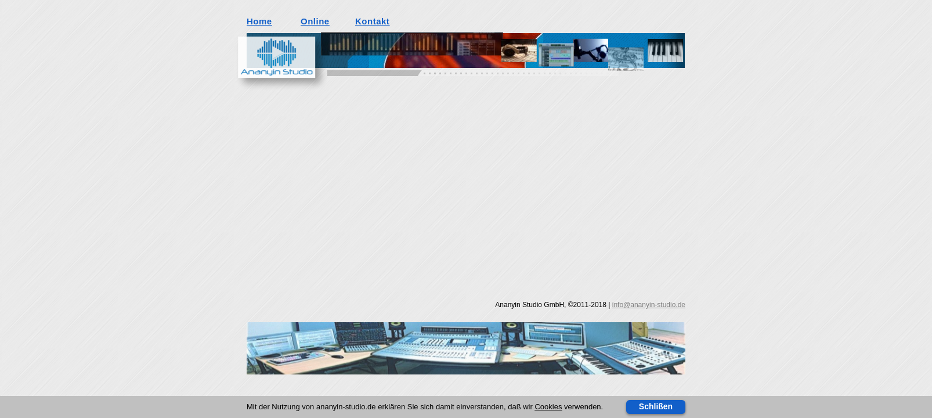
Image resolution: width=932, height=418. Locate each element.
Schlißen (656, 406)
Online (315, 21)
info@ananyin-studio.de (648, 305)
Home (259, 21)
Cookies (548, 406)
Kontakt (372, 21)
